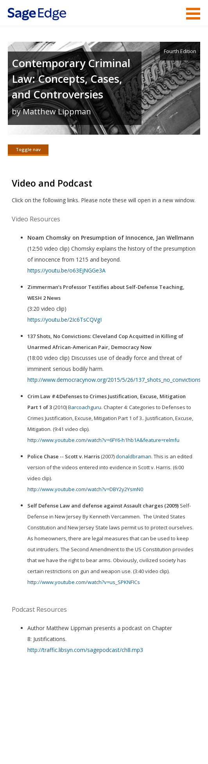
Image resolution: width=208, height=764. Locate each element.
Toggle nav (28, 149)
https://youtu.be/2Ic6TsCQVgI (64, 319)
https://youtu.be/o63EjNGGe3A (66, 270)
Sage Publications (52, 716)
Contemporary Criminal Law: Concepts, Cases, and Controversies (71, 79)
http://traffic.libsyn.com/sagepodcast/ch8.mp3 (85, 650)
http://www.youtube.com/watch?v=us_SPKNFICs (83, 582)
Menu (193, 14)
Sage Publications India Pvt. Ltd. (121, 716)
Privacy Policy (148, 735)
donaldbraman (133, 456)
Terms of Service (57, 735)
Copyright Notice (105, 735)
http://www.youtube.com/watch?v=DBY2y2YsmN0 (85, 489)
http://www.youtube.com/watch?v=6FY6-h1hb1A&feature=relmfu (103, 439)
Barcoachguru (84, 407)
